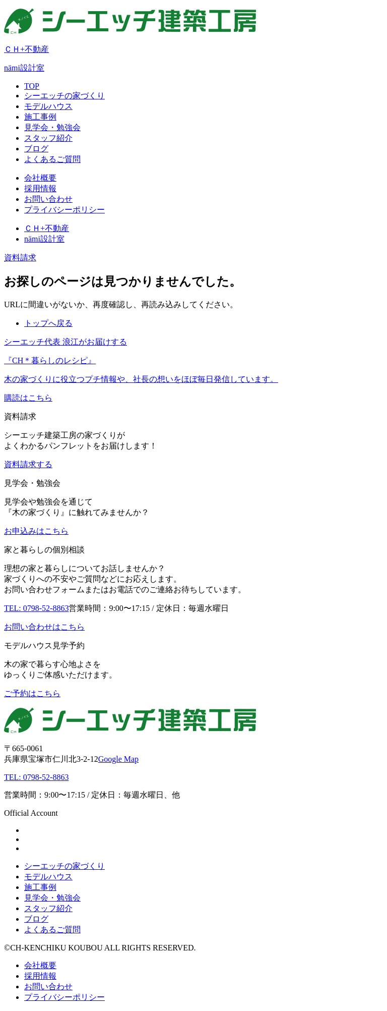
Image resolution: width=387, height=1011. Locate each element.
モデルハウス (48, 876)
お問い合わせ (48, 986)
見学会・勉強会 (52, 897)
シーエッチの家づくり (64, 866)
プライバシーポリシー (64, 997)
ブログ (36, 919)
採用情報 (40, 976)
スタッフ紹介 (48, 908)
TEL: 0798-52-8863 (36, 777)
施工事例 (40, 887)
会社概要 (40, 965)
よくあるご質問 (52, 929)
